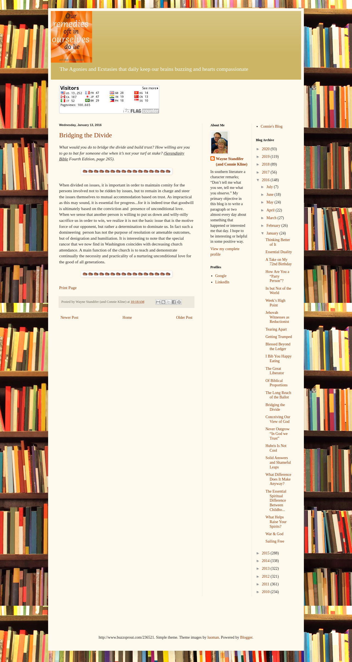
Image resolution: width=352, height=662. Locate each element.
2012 (266, 576)
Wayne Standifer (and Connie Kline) (231, 161)
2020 (266, 149)
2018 (266, 164)
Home (127, 317)
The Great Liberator (274, 371)
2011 (266, 584)
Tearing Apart (276, 329)
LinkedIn (222, 282)
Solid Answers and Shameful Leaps (278, 462)
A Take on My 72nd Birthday (278, 262)
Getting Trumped (278, 337)
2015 (266, 553)
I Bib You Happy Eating (278, 358)
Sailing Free (274, 541)
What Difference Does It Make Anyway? (278, 479)
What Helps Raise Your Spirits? (275, 522)
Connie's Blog (271, 126)
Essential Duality (278, 252)
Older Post (184, 317)
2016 (266, 180)
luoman (213, 637)
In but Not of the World (278, 290)
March (271, 218)
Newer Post (69, 317)
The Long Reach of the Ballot (278, 395)
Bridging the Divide (85, 135)
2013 (266, 568)
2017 (266, 172)
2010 (266, 592)
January (272, 233)
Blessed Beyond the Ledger (277, 346)
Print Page (68, 287)
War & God (274, 534)
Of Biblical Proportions (276, 383)
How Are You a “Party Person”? (277, 276)
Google (221, 276)
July (270, 187)
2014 (266, 561)
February (273, 226)
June (270, 194)
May (270, 202)
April (271, 210)
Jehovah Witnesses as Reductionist (277, 317)
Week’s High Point (275, 302)
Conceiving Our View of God (277, 419)
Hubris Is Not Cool (275, 448)
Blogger (246, 637)
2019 (266, 157)
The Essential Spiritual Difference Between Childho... (275, 500)
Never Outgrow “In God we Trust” (277, 433)
